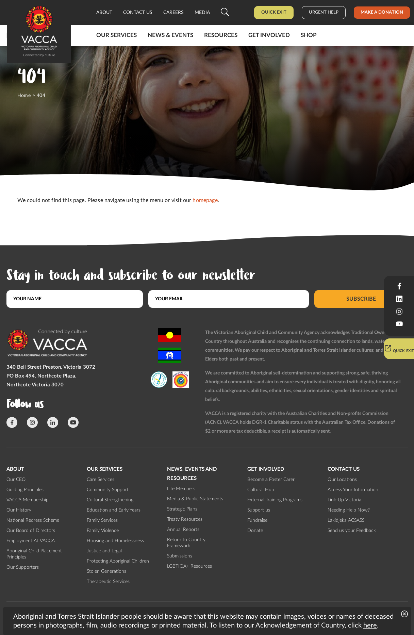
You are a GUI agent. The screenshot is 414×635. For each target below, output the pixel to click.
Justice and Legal (104, 551)
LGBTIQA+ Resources (189, 566)
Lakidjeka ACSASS (346, 520)
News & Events (170, 35)
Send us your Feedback (352, 530)
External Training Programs (274, 500)
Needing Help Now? (349, 510)
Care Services (100, 479)
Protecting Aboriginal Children (118, 561)
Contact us (137, 12)
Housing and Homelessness (115, 540)
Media (202, 12)
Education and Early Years (113, 510)
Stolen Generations (106, 571)
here (370, 625)
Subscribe (361, 299)
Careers (173, 12)
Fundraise (257, 520)
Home (24, 95)
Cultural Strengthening (110, 500)
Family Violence (103, 530)
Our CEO (16, 479)
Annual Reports (183, 529)
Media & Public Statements (195, 499)
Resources (220, 35)
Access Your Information (353, 489)
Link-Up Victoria (344, 500)
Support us (258, 510)
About (104, 12)
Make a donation (382, 12)
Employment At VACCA (30, 540)
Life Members (181, 488)
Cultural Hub (260, 489)
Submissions (179, 556)
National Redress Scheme (32, 520)
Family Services (102, 520)
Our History (18, 510)
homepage (205, 200)
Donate (255, 530)
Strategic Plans (182, 509)
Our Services (116, 35)
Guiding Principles (25, 489)
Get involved (269, 35)
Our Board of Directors (30, 530)
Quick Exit (273, 12)
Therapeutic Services (108, 581)
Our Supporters (22, 567)
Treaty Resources (184, 519)
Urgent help (323, 12)
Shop (309, 35)
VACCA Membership (27, 500)
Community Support (108, 489)
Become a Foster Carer (271, 479)
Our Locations (342, 479)
